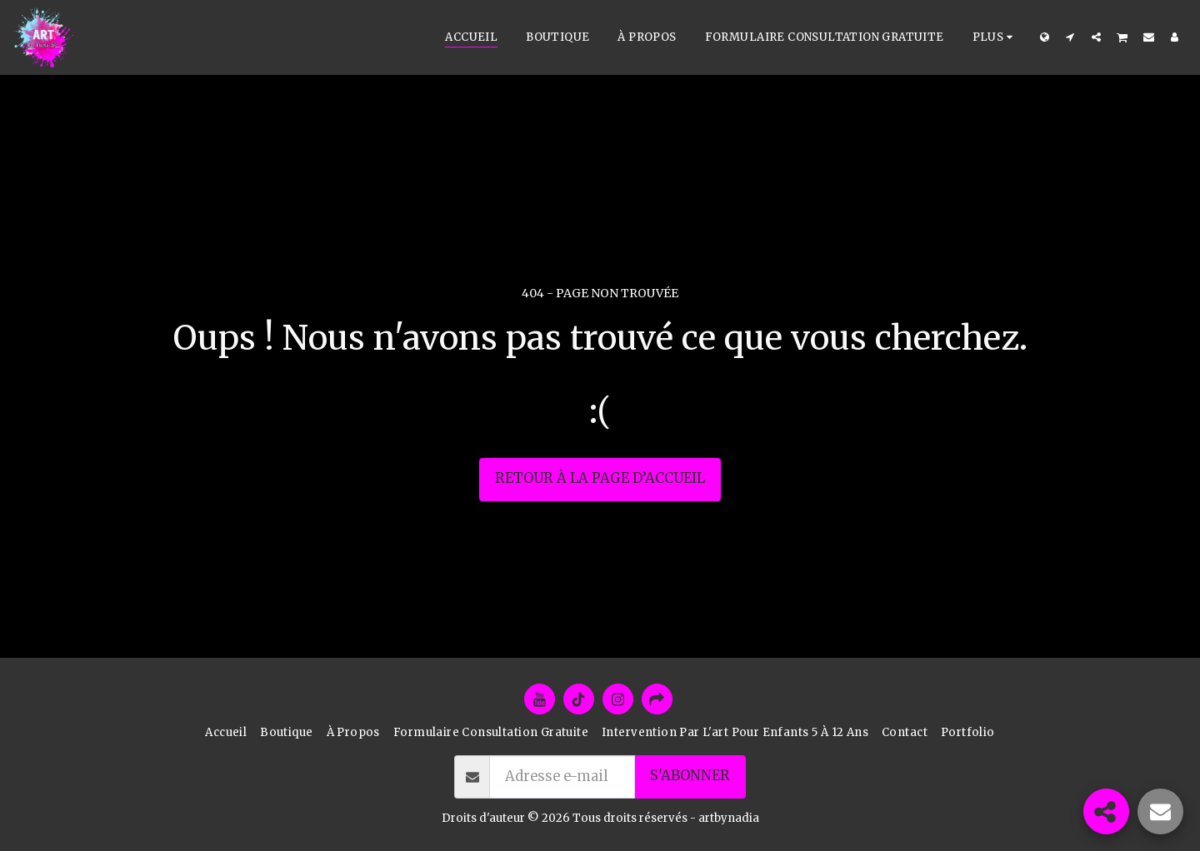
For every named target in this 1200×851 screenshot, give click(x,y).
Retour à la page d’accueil (600, 478)
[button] (1070, 36)
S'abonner (690, 775)
